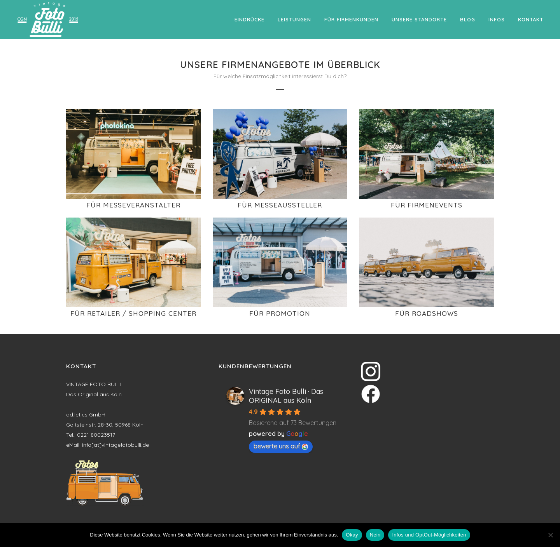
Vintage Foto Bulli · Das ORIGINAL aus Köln (286, 396)
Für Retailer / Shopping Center (133, 313)
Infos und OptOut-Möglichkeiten (429, 535)
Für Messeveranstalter (133, 205)
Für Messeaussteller (280, 205)
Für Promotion (279, 313)
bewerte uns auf (281, 446)
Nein (375, 535)
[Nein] (550, 535)
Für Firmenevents (426, 205)
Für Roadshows (426, 313)
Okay (352, 535)
